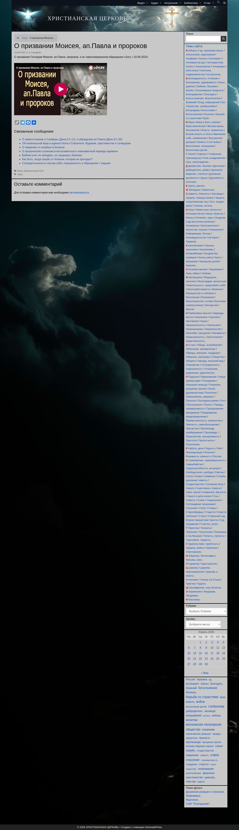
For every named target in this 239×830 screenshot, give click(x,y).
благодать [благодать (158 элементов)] (216, 683)
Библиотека (193, 3)
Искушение (215, 229)
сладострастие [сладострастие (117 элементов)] (205, 750)
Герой (191, 154)
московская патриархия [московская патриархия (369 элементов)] (203, 724)
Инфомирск (193, 795)
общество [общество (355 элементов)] (193, 729)
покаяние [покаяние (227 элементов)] (208, 729)
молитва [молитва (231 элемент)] (191, 720)
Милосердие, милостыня (212, 281)
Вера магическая (196, 126)
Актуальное (173, 3)
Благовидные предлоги (209, 90)
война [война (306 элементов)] (200, 701)
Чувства (190, 583)
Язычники (194, 599)
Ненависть (218, 333)
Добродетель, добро (197, 169)
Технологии (205, 531)
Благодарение (194, 94)
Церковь (193, 567)
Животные (208, 189)
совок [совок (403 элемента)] (214, 755)
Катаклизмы (207, 249)
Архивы (190, 618)
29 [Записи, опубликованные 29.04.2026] (200, 664)
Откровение (193, 364)
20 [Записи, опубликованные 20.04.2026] (188, 658)
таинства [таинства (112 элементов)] (191, 769)
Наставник (192, 321)
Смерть (190, 488)
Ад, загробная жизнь (211, 50)
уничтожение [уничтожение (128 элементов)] (193, 773)
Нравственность (195, 340)
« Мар (204, 673)
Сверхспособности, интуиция (203, 468)
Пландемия (209, 380)
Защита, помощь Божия (199, 197)
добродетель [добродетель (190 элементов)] (194, 711)
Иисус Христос (214, 213)
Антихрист (215, 58)
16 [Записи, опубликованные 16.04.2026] (206, 653)
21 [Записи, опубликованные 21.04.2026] (194, 658)
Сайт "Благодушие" (198, 803)
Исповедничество (196, 237)
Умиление (211, 547)
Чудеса (201, 583)
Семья (198, 476)
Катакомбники (194, 253)
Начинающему (194, 329)
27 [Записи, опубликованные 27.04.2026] (188, 664)
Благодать (210, 94)
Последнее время (208, 400)
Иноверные (192, 225)
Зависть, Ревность (199, 193)
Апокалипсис (203, 66)
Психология (192, 444)
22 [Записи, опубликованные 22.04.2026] (200, 658)
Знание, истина (203, 205)
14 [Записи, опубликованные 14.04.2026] (194, 653)
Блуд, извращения (208, 102)
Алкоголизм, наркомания (200, 54)
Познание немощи (196, 384)
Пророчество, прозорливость (202, 436)
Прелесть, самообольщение (202, 424)
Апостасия (192, 70)
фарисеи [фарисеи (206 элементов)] (209, 773)
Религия (209, 452)
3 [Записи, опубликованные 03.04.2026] (212, 642)
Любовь (206, 273)
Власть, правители (212, 130)
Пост (223, 400)
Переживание (208, 376)
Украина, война (195, 547)
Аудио (157, 3)
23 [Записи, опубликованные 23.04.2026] (206, 658)
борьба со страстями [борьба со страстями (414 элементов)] (202, 697)
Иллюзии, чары (204, 217)
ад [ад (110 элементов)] (210, 679)
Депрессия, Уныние (199, 165)
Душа (204, 177)
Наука (203, 321)
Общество (218, 356)
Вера (25, 38)
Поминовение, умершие (200, 396)
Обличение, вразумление (200, 348)
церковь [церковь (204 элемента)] (209, 777)
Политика (210, 392)
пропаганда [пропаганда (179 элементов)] (193, 742)
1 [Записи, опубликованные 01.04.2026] (200, 642)
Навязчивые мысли (199, 313)
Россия (217, 456)
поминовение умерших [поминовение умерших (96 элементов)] (198, 734)
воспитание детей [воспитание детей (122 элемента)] (196, 706)
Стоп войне (213, 142)
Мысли (190, 309)
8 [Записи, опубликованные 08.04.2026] (200, 647)
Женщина (194, 189)
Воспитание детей (196, 150)
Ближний (191, 102)
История (213, 237)
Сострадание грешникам (200, 504)
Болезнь (209, 114)
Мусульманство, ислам (199, 301)
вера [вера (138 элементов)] (222, 697)
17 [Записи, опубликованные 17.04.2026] (211, 653)
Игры (191, 209)
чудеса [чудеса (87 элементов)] (201, 781)
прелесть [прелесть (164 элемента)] (204, 737)
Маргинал (192, 799)
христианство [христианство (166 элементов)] (194, 777)
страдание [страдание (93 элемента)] (191, 764)
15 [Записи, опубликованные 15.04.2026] (200, 653)
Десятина (218, 165)
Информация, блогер (198, 233)
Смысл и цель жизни (199, 496)
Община (191, 360)
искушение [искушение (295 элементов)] (193, 715)
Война (201, 142)
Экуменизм (194, 591)
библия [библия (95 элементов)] (205, 683)
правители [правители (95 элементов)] (191, 738)
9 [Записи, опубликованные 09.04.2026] (206, 647)
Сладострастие (195, 484)
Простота (191, 440)
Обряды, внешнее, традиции (202, 352)
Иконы (189, 217)
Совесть (191, 500)
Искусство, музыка (196, 229)
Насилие (214, 317)
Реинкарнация (194, 452)
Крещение (192, 261)
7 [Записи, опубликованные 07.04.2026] (194, 647)
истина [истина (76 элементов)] (206, 715)
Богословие (208, 110)
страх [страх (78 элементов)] (213, 764)
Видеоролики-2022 (34, 171)
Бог (224, 102)
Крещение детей (209, 261)
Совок (201, 500)
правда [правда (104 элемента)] (217, 734)
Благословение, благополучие (203, 98)
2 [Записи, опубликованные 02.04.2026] (206, 642)
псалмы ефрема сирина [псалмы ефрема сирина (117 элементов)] (200, 746)
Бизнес (190, 90)
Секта (189, 476)
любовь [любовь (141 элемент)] (216, 715)
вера (20, 174)
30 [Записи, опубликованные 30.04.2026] (206, 664)
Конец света (206, 257)
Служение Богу (214, 484)
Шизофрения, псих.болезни (205, 587)
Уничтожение (193, 551)
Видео (143, 3)
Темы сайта (194, 46)
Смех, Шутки (193, 492)
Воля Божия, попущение (200, 146)
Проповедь (211, 432)
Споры (212, 508)
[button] (219, 3)
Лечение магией (197, 269)
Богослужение (194, 114)
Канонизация (195, 245)
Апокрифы (219, 66)
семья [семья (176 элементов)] (219, 746)
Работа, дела (195, 448)
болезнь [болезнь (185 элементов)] (191, 692)
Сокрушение (213, 500)
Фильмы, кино (194, 559)
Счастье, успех (209, 524)
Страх (202, 516)
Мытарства (211, 305)
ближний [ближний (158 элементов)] (191, 687)
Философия (207, 555)
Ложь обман (193, 273)
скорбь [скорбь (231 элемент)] (190, 750)
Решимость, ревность (198, 456)
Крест (218, 257)
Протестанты (206, 440)
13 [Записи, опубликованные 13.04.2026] (188, 653)
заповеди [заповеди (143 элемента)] (209, 711)
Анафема (191, 58)
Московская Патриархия (200, 297)
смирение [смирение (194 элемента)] (192, 755)
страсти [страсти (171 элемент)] (204, 764)
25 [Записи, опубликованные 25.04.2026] (217, 658)
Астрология (213, 74)
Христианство (209, 563)
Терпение (191, 531)
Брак (206, 118)
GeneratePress (153, 827)
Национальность (195, 325)
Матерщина (195, 277)
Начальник (213, 325)
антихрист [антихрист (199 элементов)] (192, 683)
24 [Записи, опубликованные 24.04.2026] (211, 658)
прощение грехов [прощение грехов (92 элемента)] (211, 742)
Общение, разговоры (198, 356)
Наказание (201, 317)
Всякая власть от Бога (199, 134)
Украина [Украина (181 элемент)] (202, 679)
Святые (219, 472)
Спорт (202, 508)
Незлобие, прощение (198, 333)
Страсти (210, 512)
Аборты (193, 50)
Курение (191, 265)
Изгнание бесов (195, 213)
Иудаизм (191, 241)
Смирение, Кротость (214, 492)
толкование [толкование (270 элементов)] (206, 768)
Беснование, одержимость (201, 82)
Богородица (192, 110)
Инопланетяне (209, 225)
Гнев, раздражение (214, 157)
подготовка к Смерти (209, 488)
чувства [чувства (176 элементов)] (191, 781)
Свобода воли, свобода (199, 472)
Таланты (206, 527)
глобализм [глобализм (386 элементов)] (216, 706)
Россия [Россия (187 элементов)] (190, 679)
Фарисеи (194, 555)
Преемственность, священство (204, 420)
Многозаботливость (198, 289)
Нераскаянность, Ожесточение (204, 337)
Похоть (208, 404)
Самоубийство (194, 464)
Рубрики (191, 605)
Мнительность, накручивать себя (206, 285)
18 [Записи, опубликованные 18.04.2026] (217, 653)
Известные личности (208, 209)
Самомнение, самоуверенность (206, 460)
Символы (209, 476)
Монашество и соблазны (200, 293)
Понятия (191, 400)
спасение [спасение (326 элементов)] (192, 760)
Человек (193, 579)
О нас (210, 3)
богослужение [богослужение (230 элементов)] (207, 688)
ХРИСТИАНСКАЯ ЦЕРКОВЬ (87, 18)
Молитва (217, 289)
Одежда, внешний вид (210, 360)
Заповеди (217, 193)
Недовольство (213, 329)
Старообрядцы (194, 512)
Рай (219, 448)
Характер (193, 563)
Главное (201, 154)
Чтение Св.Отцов (210, 579)
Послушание (194, 404)
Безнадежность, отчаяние (203, 78)
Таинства (193, 527)
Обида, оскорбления (209, 344)
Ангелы (203, 58)
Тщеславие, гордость (198, 539)
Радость (210, 448)
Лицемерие (215, 269)
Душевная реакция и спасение (205, 791)
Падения (193, 376)
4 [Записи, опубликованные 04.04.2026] (218, 642)
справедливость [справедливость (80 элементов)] (209, 760)
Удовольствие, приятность (203, 543)
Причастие (192, 428)
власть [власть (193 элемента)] (190, 701)
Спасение (191, 508)
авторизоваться (79, 192)
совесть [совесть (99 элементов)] (204, 755)
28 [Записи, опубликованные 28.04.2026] (194, 664)
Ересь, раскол (196, 185)
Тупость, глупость (214, 535)
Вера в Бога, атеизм (208, 122)
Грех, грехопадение (197, 161)
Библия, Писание (207, 86)
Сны (215, 496)
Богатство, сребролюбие (201, 106)
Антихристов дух (195, 62)
